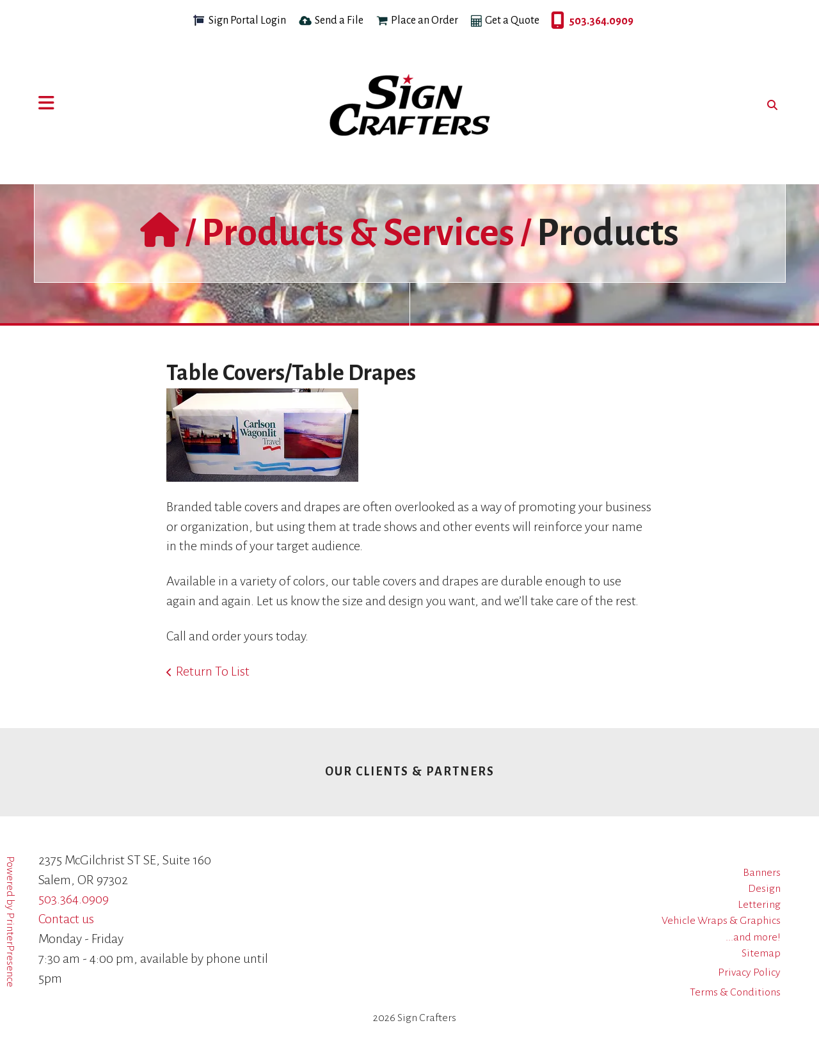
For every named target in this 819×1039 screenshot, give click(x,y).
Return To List (213, 671)
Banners (762, 872)
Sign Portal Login (247, 20)
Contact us (66, 919)
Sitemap (761, 953)
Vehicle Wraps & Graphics (721, 920)
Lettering (759, 904)
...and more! (753, 937)
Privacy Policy (749, 972)
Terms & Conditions (735, 992)
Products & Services (358, 233)
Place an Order (424, 20)
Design (764, 888)
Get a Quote (512, 20)
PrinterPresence (10, 949)
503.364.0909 (554, 21)
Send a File (339, 20)
